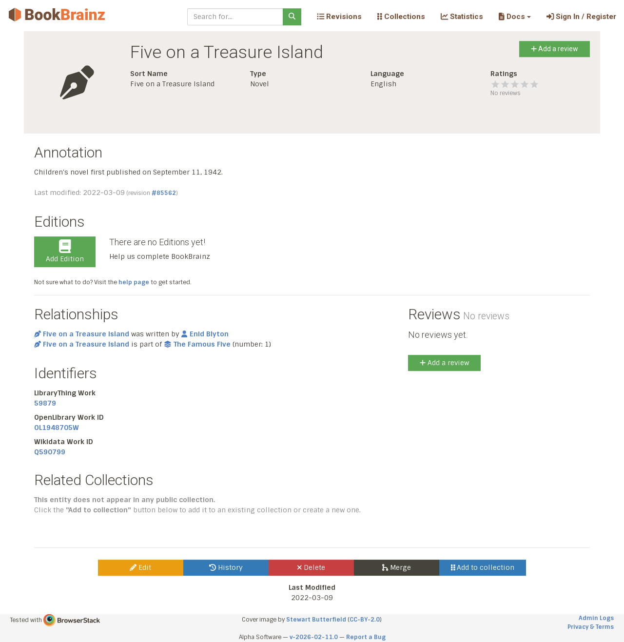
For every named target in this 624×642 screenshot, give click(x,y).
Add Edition (65, 251)
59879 (45, 403)
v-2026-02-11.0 (314, 637)
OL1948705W (56, 427)
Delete (311, 567)
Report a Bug (366, 637)
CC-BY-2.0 (365, 619)
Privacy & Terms (590, 627)
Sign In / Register (581, 16)
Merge (396, 567)
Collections (401, 16)
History (226, 567)
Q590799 (49, 451)
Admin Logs (596, 618)
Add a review (554, 49)
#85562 (164, 193)
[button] (514, 16)
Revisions (339, 16)
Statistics (462, 16)
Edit (140, 567)
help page (133, 282)
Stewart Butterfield (316, 619)
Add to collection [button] (483, 567)
